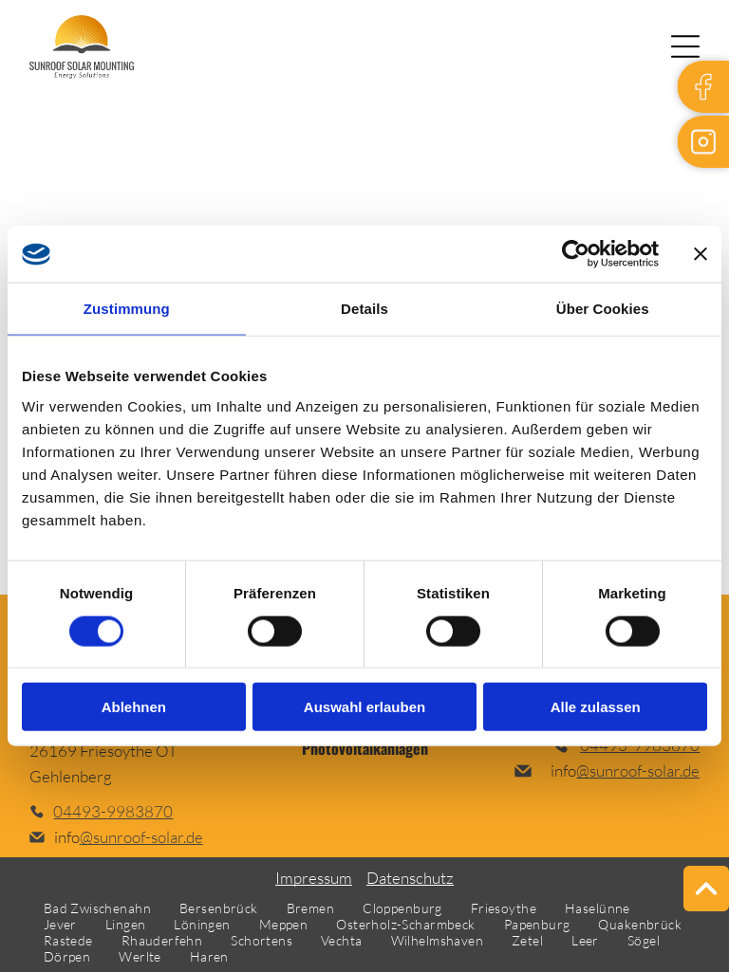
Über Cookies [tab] (602, 309)
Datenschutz (410, 878)
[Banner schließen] (700, 254)
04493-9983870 (113, 811)
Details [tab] (364, 309)
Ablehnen (134, 707)
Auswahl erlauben (364, 707)
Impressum (313, 878)
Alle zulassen (596, 707)
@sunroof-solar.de (141, 837)
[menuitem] (97, 908)
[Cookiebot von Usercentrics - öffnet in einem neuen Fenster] (576, 254)
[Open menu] (685, 46)
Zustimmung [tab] (127, 309)
